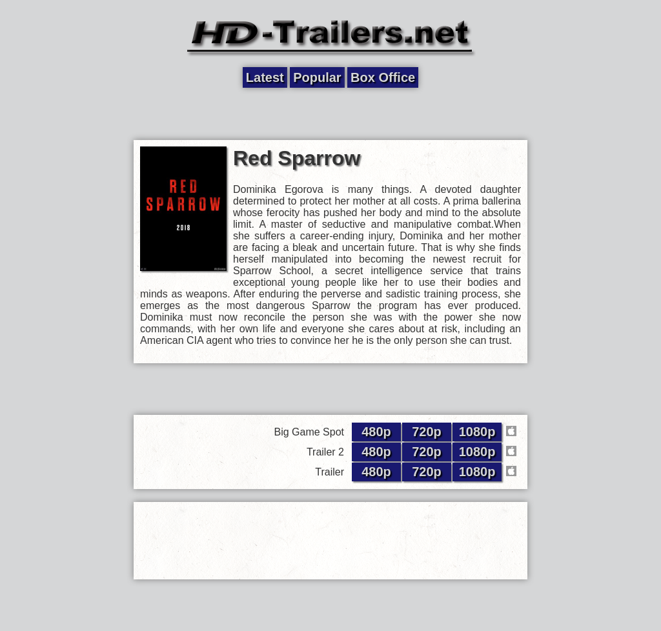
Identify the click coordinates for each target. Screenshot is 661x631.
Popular (317, 77)
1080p (477, 432)
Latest (265, 77)
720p (427, 432)
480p (376, 432)
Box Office (383, 77)
